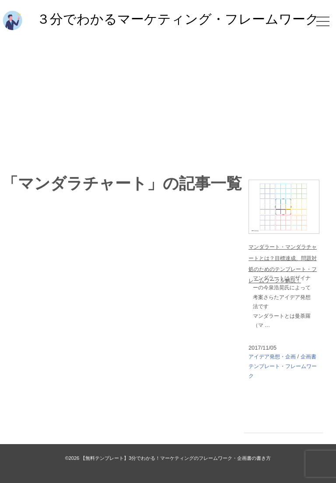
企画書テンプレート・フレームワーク (282, 366)
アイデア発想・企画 (272, 357)
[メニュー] (322, 21)
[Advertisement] (168, 101)
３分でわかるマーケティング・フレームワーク (178, 19)
